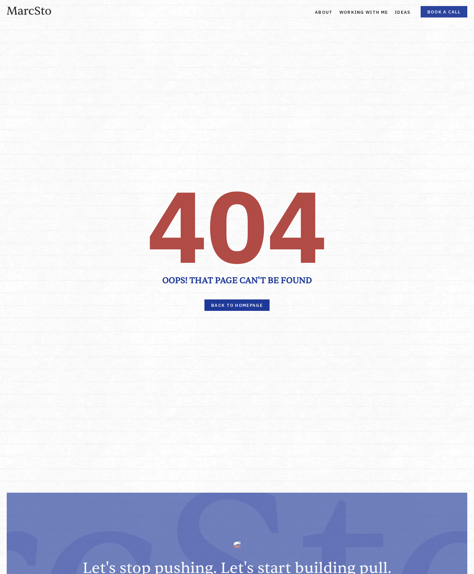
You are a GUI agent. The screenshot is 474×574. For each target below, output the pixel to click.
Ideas (403, 12)
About (324, 12)
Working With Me (363, 12)
